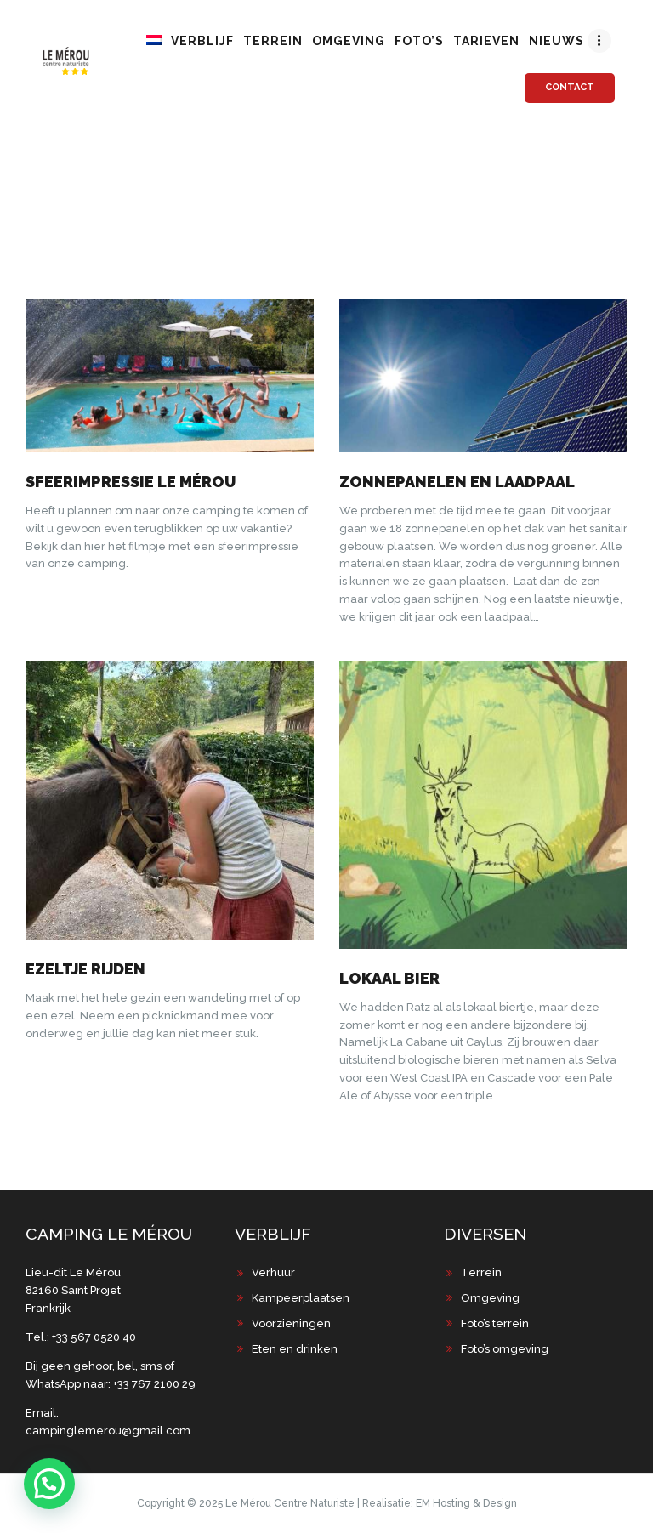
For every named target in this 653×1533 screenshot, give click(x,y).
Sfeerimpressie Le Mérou (131, 482)
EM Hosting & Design (466, 1503)
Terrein (481, 1272)
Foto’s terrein (495, 1323)
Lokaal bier (389, 978)
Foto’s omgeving (504, 1349)
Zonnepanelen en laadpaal (457, 482)
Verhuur (273, 1272)
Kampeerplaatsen (300, 1298)
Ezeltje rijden (85, 969)
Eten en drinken (295, 1349)
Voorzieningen (291, 1323)
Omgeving (490, 1298)
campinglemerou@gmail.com (108, 1430)
